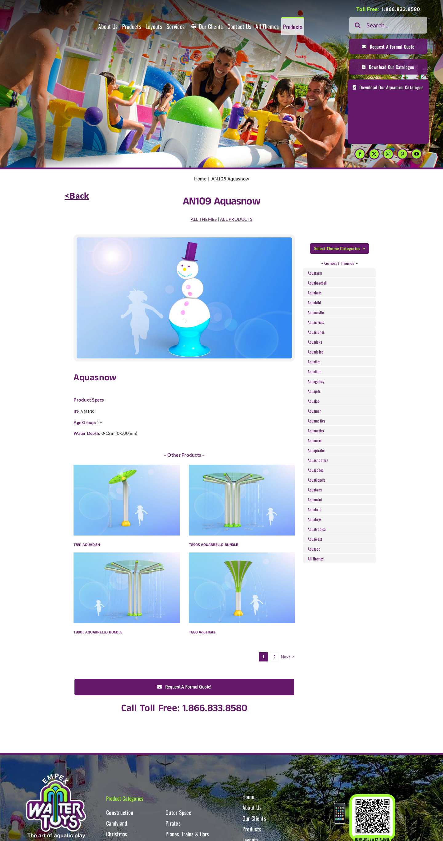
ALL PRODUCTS (236, 219)
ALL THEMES (204, 219)
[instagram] (388, 154)
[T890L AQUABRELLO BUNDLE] (127, 587)
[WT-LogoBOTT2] (56, 775)
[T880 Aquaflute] (242, 587)
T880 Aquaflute (202, 632)
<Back (77, 195)
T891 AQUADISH (87, 545)
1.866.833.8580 (400, 9)
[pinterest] (402, 154)
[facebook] (359, 154)
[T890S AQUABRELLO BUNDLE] (242, 500)
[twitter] (374, 154)
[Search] (357, 25)
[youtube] (416, 154)
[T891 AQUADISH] (127, 500)
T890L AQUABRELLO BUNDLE (98, 632)
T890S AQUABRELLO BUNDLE (213, 545)
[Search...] (388, 25)
